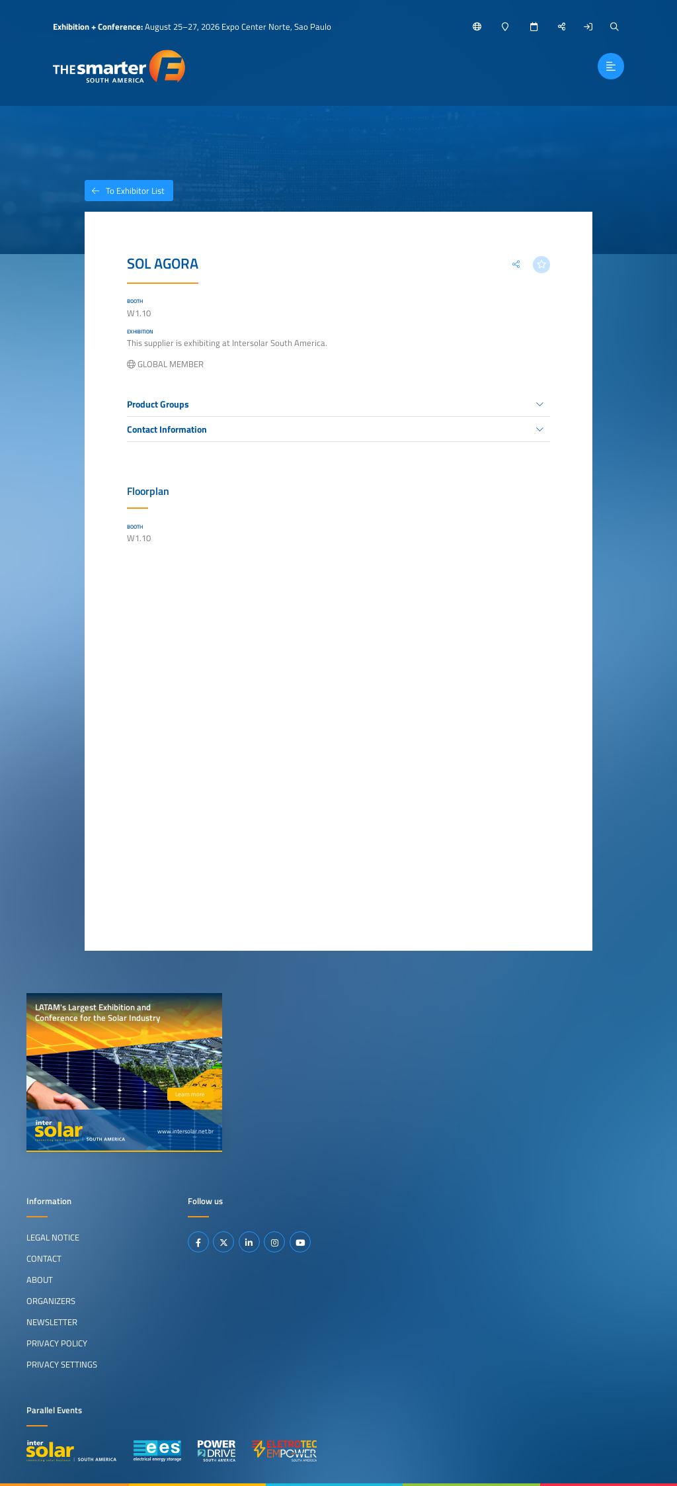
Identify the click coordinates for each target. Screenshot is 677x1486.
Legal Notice (52, 1237)
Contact (43, 1258)
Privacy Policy (56, 1343)
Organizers (50, 1300)
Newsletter (51, 1322)
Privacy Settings (61, 1364)
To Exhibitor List (125, 190)
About (39, 1279)
